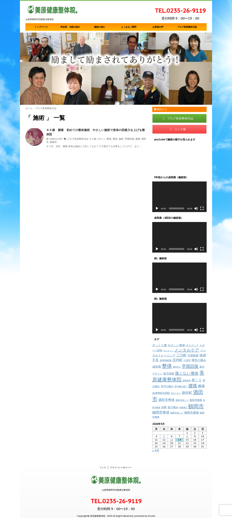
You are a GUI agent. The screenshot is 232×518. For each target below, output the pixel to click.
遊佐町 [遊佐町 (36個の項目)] (187, 392)
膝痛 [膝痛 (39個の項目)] (201, 386)
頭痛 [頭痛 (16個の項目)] (164, 407)
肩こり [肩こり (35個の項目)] (196, 380)
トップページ (41, 27)
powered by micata (144, 512)
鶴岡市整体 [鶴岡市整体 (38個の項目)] (160, 412)
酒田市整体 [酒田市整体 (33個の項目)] (166, 400)
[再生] (157, 208)
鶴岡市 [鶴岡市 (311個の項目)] (196, 406)
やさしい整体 (104, 138)
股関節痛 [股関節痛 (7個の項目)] (186, 380)
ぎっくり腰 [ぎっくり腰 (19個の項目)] (159, 345)
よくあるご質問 (128, 27)
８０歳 (92, 138)
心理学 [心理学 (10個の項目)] (187, 360)
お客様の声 (157, 27)
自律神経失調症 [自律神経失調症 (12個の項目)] (161, 393)
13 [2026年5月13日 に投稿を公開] (171, 439)
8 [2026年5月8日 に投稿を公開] (187, 436)
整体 (115, 138)
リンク (103, 463)
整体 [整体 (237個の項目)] (167, 365)
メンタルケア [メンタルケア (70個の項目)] (186, 349)
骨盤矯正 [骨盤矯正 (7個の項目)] (183, 407)
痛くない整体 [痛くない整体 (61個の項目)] (186, 373)
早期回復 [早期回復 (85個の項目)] (190, 366)
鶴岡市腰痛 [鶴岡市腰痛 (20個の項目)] (191, 412)
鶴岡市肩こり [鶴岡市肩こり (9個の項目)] (176, 412)
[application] (179, 196)
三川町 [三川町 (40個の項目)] (181, 355)
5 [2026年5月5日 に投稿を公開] (164, 436)
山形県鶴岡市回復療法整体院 (116, 486)
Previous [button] (23, 69)
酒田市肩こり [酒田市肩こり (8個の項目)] (181, 400)
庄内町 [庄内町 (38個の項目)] (177, 360)
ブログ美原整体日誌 (187, 27)
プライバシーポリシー (121, 463)
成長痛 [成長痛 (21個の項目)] (156, 366)
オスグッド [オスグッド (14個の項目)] (192, 345)
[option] (116, 69)
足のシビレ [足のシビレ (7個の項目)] (176, 393)
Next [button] (208, 69)
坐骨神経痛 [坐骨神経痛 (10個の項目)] (165, 360)
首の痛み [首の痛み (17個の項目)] (172, 407)
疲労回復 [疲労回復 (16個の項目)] (168, 373)
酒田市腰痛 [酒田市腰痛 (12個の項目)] (195, 400)
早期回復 (129, 138)
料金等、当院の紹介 (70, 27)
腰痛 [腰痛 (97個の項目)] (192, 385)
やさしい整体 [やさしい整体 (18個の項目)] (176, 345)
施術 (121, 138)
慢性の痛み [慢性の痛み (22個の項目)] (199, 360)
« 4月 (155, 450)
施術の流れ (99, 27)
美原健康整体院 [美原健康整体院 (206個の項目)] (178, 376)
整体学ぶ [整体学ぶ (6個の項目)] (177, 367)
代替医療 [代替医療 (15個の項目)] (193, 355)
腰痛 (137, 138)
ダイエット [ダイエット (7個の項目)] (168, 350)
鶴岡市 (53, 142)
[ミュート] (196, 208)
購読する (160, 109)
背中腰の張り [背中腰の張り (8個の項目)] (180, 386)
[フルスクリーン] (202, 208)
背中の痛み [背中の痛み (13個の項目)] (167, 386)
